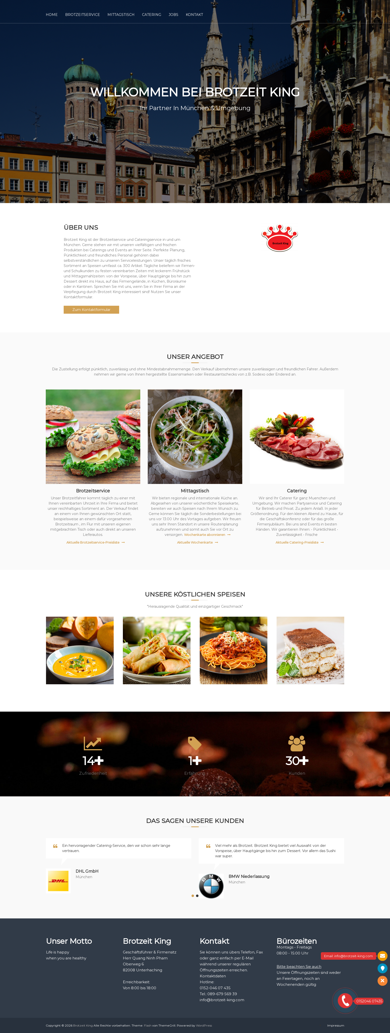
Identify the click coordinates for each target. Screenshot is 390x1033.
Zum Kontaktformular (91, 309)
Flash (147, 1025)
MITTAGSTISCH (121, 14)
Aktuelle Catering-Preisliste (297, 542)
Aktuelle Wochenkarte (195, 542)
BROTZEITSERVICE (82, 14)
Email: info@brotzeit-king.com (348, 956)
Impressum (335, 1025)
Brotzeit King (83, 1025)
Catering (297, 491)
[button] (193, 896)
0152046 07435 (368, 1001)
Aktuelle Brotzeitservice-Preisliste (92, 542)
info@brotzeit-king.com (222, 999)
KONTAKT (194, 14)
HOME (52, 14)
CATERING (151, 14)
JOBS (173, 14)
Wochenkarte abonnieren (204, 535)
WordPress (204, 1025)
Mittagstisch (195, 491)
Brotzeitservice (93, 491)
